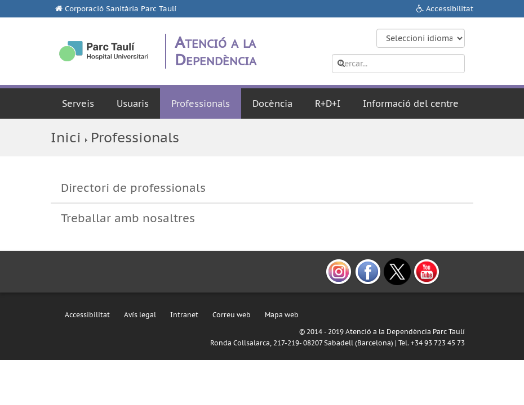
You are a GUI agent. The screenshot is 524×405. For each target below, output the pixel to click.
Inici (66, 137)
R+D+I (327, 103)
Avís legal (140, 314)
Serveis (78, 103)
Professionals (200, 103)
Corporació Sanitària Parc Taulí (120, 9)
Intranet (184, 314)
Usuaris (133, 103)
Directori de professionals (133, 188)
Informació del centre (411, 103)
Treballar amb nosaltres (128, 218)
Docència (272, 103)
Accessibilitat (449, 9)
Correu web (231, 314)
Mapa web (282, 314)
